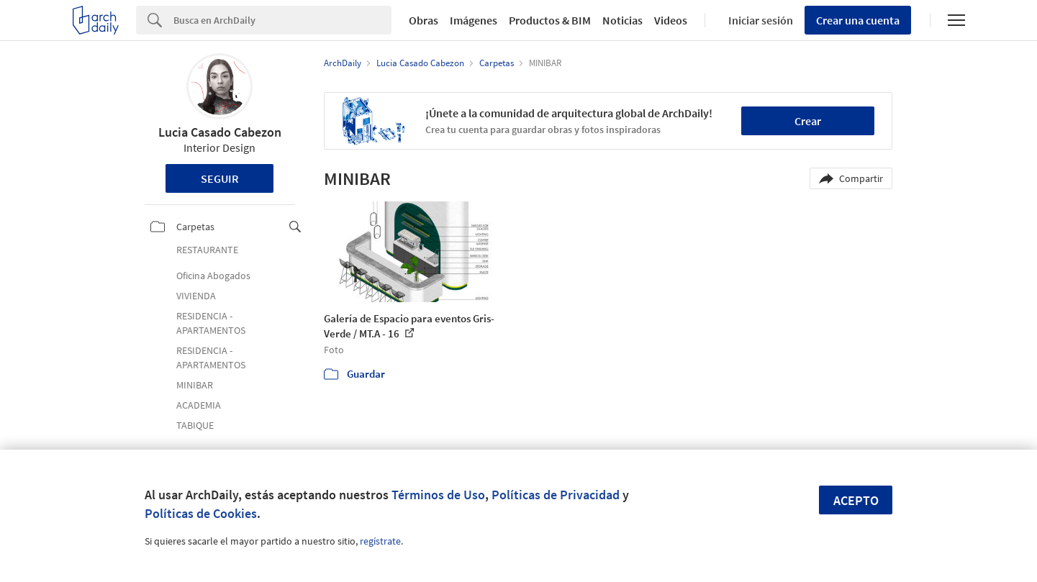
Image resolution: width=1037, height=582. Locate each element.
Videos (670, 20)
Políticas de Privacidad (556, 494)
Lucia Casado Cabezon (219, 132)
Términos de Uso (438, 494)
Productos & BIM (550, 20)
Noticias (622, 20)
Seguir (220, 178)
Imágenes (473, 20)
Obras (423, 20)
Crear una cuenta (858, 20)
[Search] (282, 20)
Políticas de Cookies (201, 513)
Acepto (856, 500)
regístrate (380, 541)
